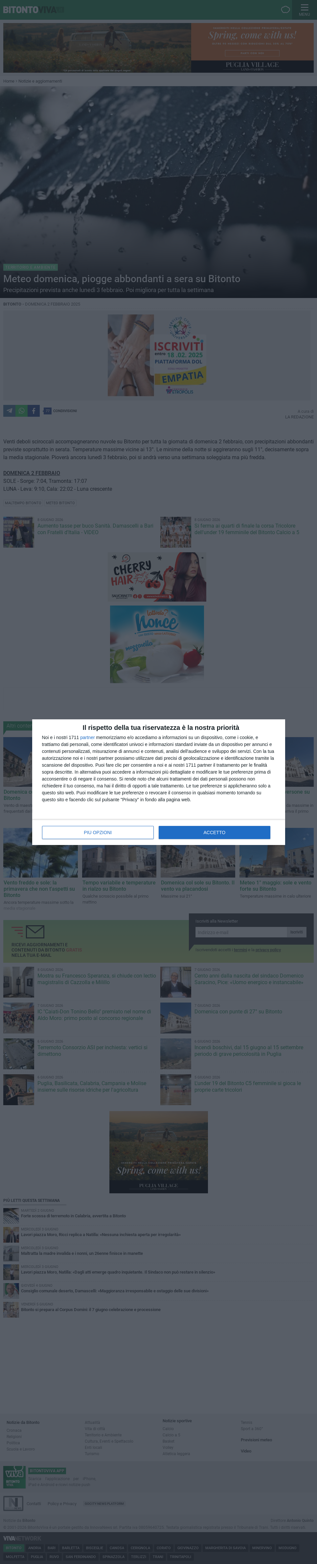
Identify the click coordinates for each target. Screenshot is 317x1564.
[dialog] (158, 782)
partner (87, 737)
